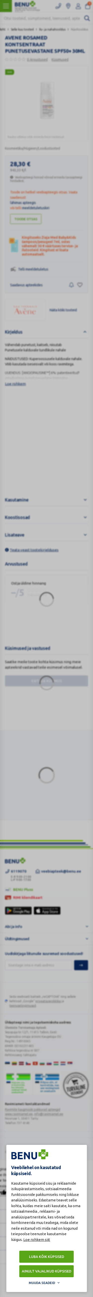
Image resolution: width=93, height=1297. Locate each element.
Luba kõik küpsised (46, 1257)
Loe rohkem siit (36, 1239)
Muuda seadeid (42, 1282)
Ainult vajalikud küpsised (46, 1271)
